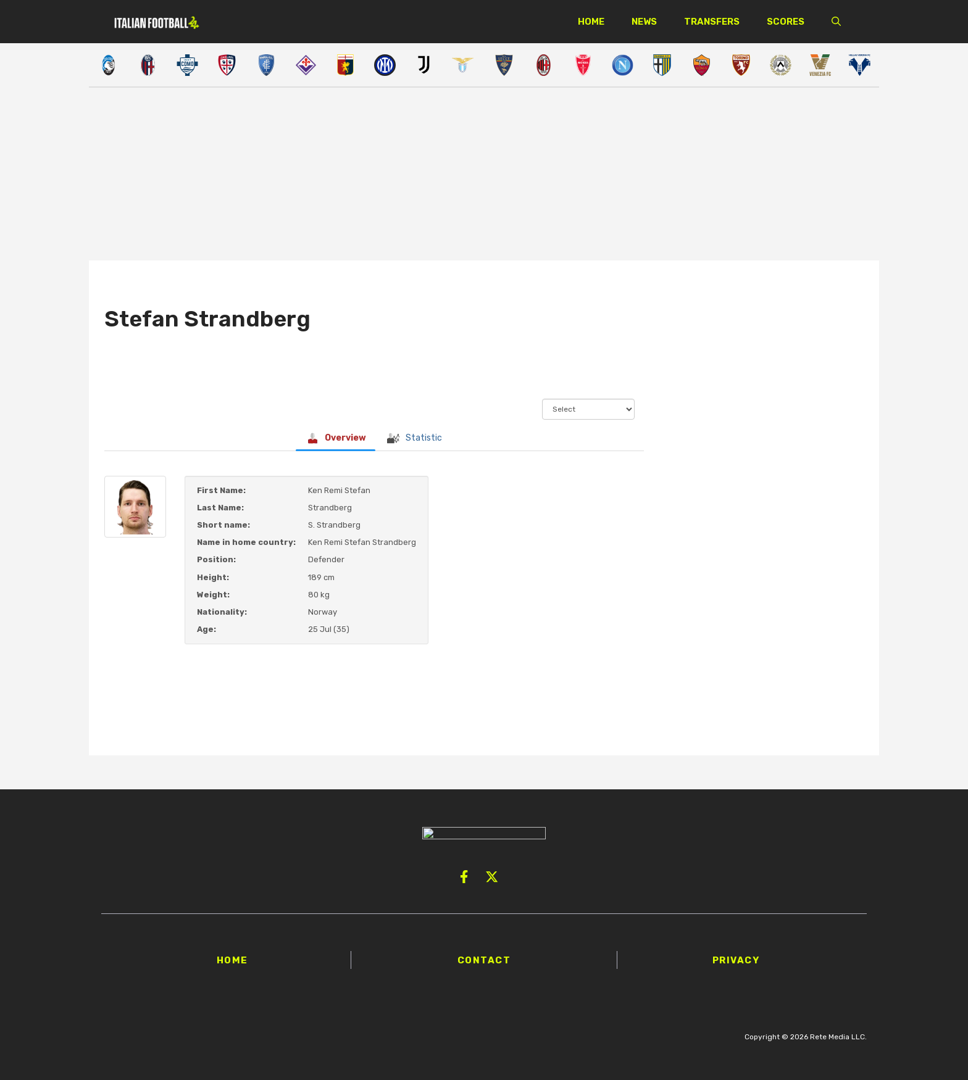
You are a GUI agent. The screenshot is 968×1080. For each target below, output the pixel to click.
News (644, 21)
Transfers (712, 21)
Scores (785, 21)
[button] (836, 21)
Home (591, 21)
